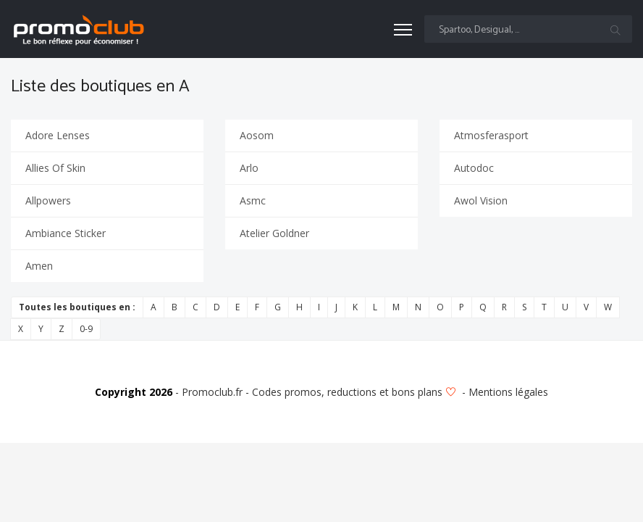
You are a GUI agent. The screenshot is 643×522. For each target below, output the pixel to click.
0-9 (86, 329)
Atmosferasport (491, 135)
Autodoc (474, 168)
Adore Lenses (57, 135)
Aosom (257, 135)
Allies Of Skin (55, 168)
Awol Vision (481, 200)
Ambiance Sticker (65, 233)
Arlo (249, 168)
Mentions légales (508, 392)
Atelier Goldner (274, 233)
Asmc (253, 200)
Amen (39, 266)
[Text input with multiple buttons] (528, 29)
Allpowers (48, 200)
